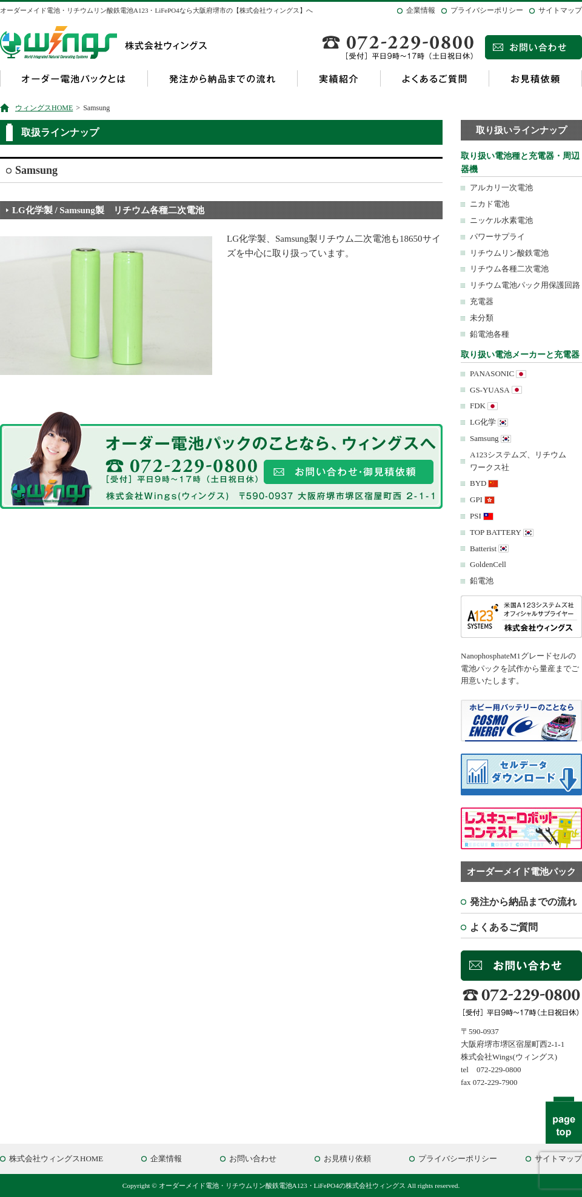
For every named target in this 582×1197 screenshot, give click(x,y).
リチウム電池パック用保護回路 (525, 285)
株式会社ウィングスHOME (56, 1158)
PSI (475, 515)
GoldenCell (488, 564)
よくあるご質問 (434, 78)
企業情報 (420, 10)
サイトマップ (560, 10)
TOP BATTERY (495, 532)
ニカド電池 (489, 203)
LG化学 (483, 421)
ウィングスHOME (44, 108)
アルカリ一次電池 (501, 187)
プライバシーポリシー (486, 10)
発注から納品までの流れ (222, 78)
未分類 (481, 317)
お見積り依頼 (347, 1158)
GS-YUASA (490, 389)
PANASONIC (492, 373)
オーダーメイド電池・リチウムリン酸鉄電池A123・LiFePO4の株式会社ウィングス (282, 1185)
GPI (476, 499)
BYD (478, 483)
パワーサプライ (497, 236)
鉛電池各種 (489, 334)
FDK (478, 405)
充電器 (481, 301)
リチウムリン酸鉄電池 (509, 252)
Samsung (484, 438)
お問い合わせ (252, 1158)
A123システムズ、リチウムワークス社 (518, 461)
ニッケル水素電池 (501, 220)
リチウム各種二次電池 (509, 268)
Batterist (483, 548)
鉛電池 (481, 580)
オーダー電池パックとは (73, 78)
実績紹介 (338, 78)
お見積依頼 (535, 78)
